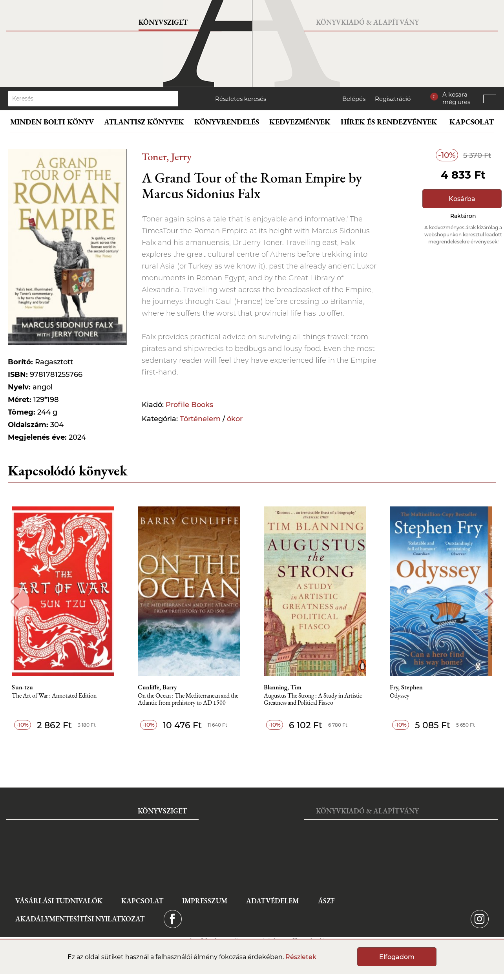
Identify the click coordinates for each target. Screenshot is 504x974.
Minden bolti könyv (52, 122)
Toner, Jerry (167, 156)
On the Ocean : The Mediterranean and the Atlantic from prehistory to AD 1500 (188, 699)
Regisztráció (393, 98)
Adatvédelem (272, 900)
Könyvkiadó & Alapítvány (367, 22)
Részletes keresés (240, 98)
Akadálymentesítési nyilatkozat (79, 918)
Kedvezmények (300, 122)
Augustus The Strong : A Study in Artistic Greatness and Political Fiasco (313, 699)
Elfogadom (397, 957)
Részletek (300, 957)
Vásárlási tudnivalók (58, 900)
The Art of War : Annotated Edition (54, 696)
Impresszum (204, 900)
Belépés (353, 98)
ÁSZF (326, 900)
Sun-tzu (22, 687)
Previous (14, 601)
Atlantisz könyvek (144, 122)
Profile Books (189, 404)
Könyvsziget (163, 22)
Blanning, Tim (282, 687)
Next (489, 601)
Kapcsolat (471, 122)
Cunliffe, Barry (157, 687)
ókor (235, 419)
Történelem (200, 419)
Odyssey (399, 696)
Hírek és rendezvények (389, 122)
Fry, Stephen (406, 687)
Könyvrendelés (226, 122)
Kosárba (462, 199)
